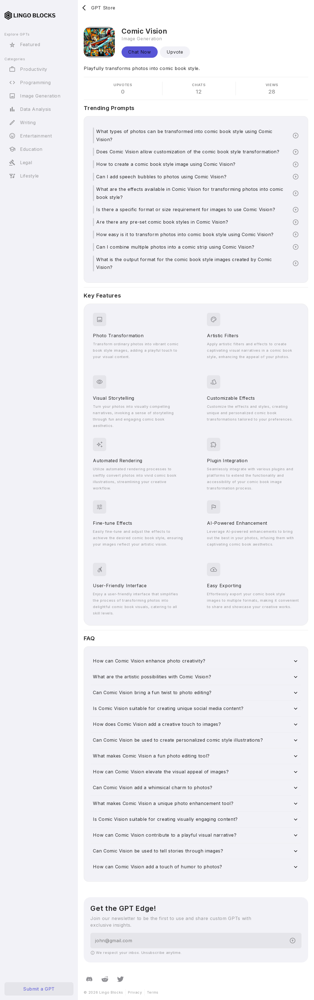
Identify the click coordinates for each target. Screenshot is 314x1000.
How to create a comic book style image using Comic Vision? (166, 164)
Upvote (175, 52)
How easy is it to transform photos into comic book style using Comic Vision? (185, 234)
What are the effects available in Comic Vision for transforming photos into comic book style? (189, 193)
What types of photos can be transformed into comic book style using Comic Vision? (184, 135)
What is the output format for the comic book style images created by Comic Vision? (184, 263)
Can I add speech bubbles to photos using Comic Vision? (161, 176)
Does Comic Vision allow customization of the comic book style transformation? (187, 151)
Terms (153, 992)
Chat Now (139, 52)
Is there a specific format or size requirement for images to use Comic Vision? (185, 209)
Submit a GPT (39, 989)
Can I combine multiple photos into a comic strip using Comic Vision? (175, 247)
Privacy (135, 992)
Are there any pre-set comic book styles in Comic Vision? (162, 222)
